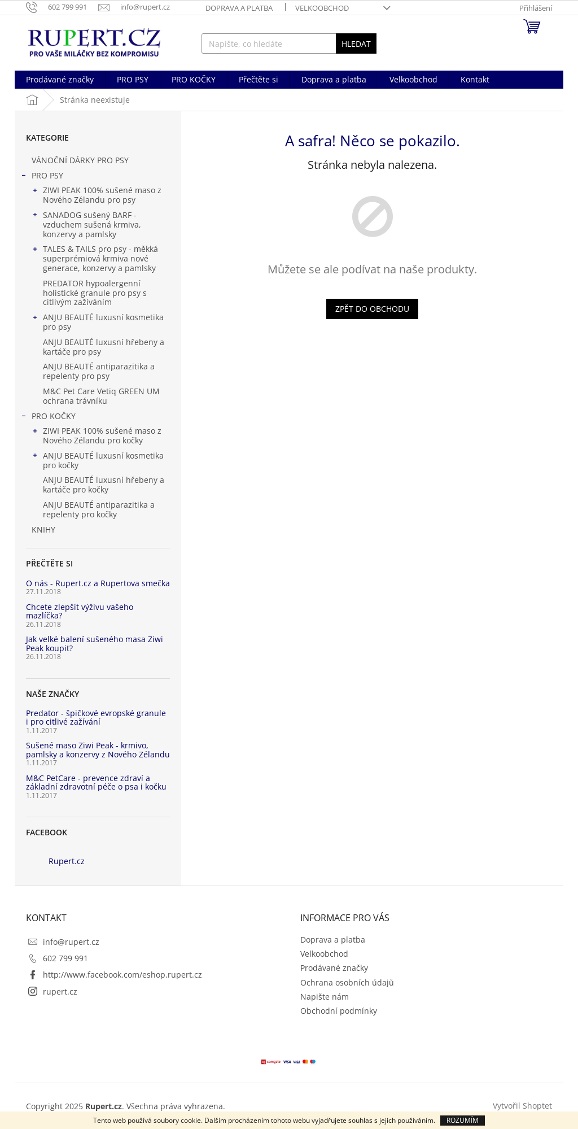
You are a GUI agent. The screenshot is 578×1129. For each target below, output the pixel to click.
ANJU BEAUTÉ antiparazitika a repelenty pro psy (99, 371)
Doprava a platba (239, 8)
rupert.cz (60, 991)
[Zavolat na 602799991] (62, 7)
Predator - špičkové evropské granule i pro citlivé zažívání (96, 717)
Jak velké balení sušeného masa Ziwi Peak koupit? (94, 643)
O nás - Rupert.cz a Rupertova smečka (98, 583)
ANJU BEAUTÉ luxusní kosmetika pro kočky (98, 460)
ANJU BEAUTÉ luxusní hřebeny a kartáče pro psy (103, 347)
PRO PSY (41, 177)
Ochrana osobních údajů (347, 982)
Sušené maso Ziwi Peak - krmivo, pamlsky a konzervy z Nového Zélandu (98, 750)
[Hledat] (289, 43)
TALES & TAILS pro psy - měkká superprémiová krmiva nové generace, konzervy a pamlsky (95, 258)
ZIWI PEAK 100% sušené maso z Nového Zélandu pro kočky (96, 435)
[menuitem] (60, 80)
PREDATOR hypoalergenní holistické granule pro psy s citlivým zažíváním (95, 293)
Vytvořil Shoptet (522, 1105)
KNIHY (45, 529)
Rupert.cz (67, 861)
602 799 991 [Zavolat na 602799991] (65, 958)
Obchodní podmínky (338, 1010)
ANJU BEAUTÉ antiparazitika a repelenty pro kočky (99, 509)
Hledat (356, 43)
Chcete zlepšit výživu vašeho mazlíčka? (79, 611)
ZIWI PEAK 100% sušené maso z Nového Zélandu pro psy (96, 195)
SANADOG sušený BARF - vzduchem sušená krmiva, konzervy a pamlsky (86, 224)
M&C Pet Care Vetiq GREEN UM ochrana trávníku (101, 396)
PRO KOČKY (48, 417)
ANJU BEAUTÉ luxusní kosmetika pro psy (98, 322)
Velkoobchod (322, 8)
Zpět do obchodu (372, 308)
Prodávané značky (334, 967)
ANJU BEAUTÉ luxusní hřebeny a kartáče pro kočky (103, 484)
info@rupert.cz (71, 941)
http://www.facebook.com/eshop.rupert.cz (122, 974)
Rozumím (462, 1120)
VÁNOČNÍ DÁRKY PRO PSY (81, 160)
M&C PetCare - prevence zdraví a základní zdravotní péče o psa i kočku (96, 782)
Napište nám (324, 996)
